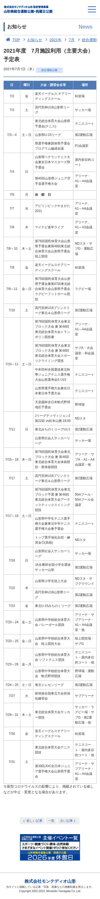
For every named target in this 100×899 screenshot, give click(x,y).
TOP (11, 40)
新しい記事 (32, 821)
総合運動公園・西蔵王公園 (28, 9)
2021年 (52, 40)
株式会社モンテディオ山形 (50, 881)
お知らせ (31, 40)
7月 (69, 40)
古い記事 (68, 821)
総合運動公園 (49, 70)
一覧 (51, 821)
